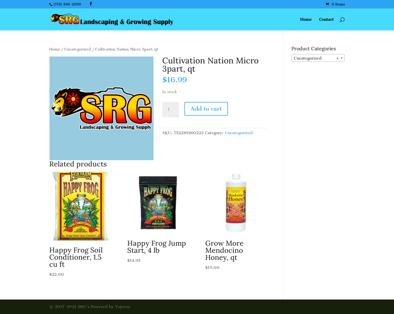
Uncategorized (77, 49)
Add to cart (206, 108)
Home (306, 19)
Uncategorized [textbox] (316, 58)
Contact (326, 19)
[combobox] (318, 58)
